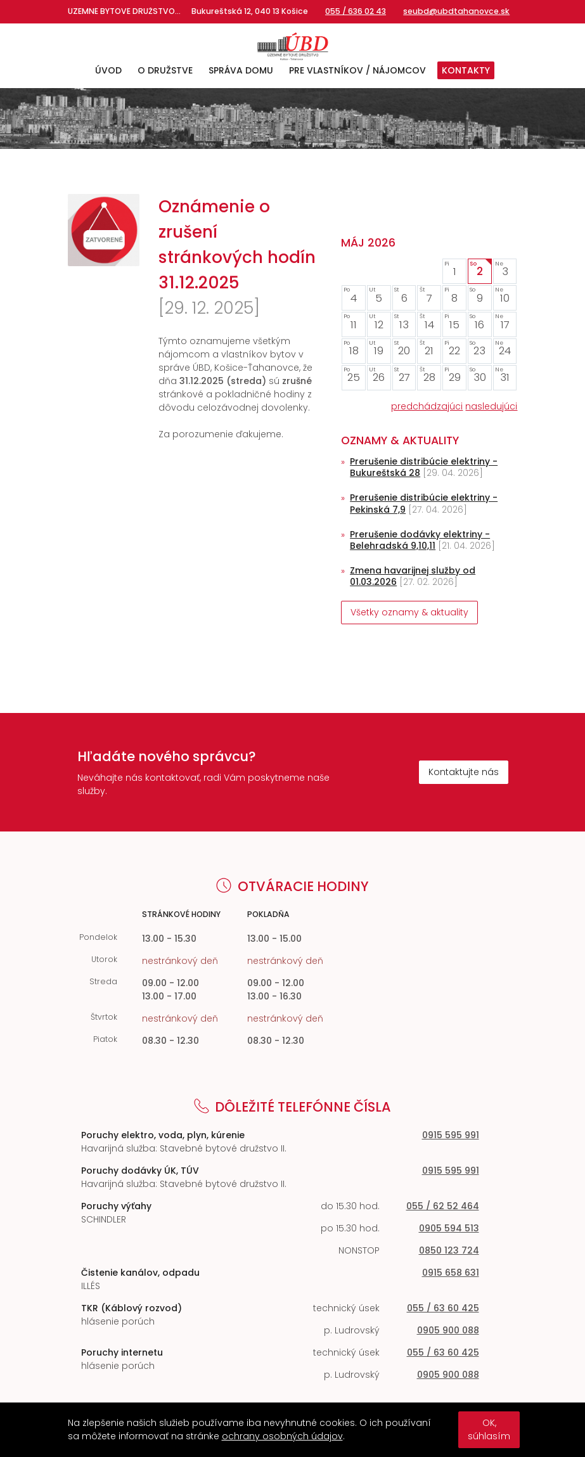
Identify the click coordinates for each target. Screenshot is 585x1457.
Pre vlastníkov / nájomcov (357, 70)
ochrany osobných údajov (282, 1436)
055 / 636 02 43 (355, 11)
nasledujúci (491, 406)
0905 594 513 (449, 1228)
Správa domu (241, 70)
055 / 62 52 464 (442, 1206)
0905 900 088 (448, 1330)
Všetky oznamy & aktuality (409, 612)
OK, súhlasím (489, 1429)
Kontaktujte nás (463, 772)
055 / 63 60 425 (443, 1308)
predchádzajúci (427, 406)
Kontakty (466, 70)
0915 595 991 (450, 1135)
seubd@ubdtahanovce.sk (456, 11)
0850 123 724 (449, 1250)
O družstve (165, 70)
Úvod (108, 70)
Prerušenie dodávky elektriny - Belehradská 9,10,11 (420, 540)
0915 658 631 (450, 1272)
